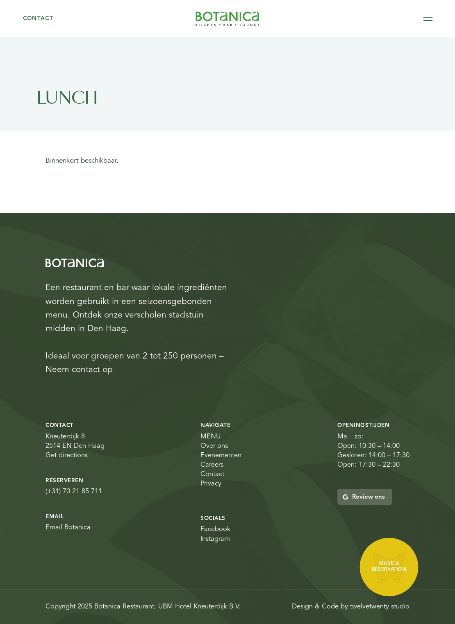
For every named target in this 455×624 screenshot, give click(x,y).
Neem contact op (79, 369)
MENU (210, 436)
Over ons (214, 446)
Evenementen (220, 455)
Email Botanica (68, 527)
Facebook (215, 529)
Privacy (210, 484)
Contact (38, 18)
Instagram (215, 539)
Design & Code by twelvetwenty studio (351, 607)
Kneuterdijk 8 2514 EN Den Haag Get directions (75, 446)
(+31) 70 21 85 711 (74, 491)
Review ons (364, 497)
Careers (211, 465)
